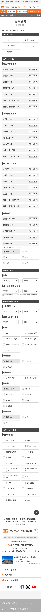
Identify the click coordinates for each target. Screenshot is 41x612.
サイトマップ (27, 603)
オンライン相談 (10, 580)
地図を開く (33, 563)
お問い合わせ (9, 569)
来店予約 (7, 575)
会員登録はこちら (33, 11)
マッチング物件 (22, 11)
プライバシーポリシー (10, 603)
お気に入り (11, 11)
